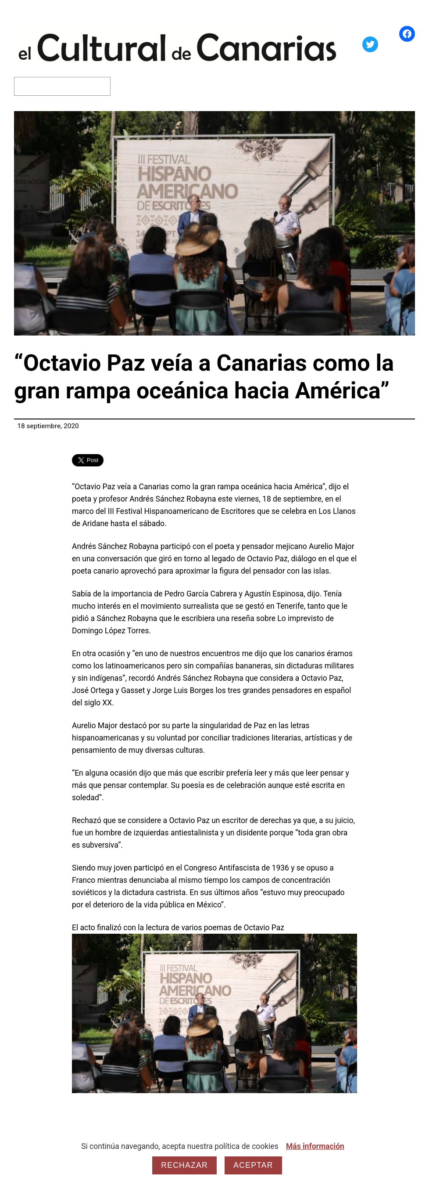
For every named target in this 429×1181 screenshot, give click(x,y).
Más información (315, 1146)
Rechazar (184, 1165)
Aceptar (253, 1165)
